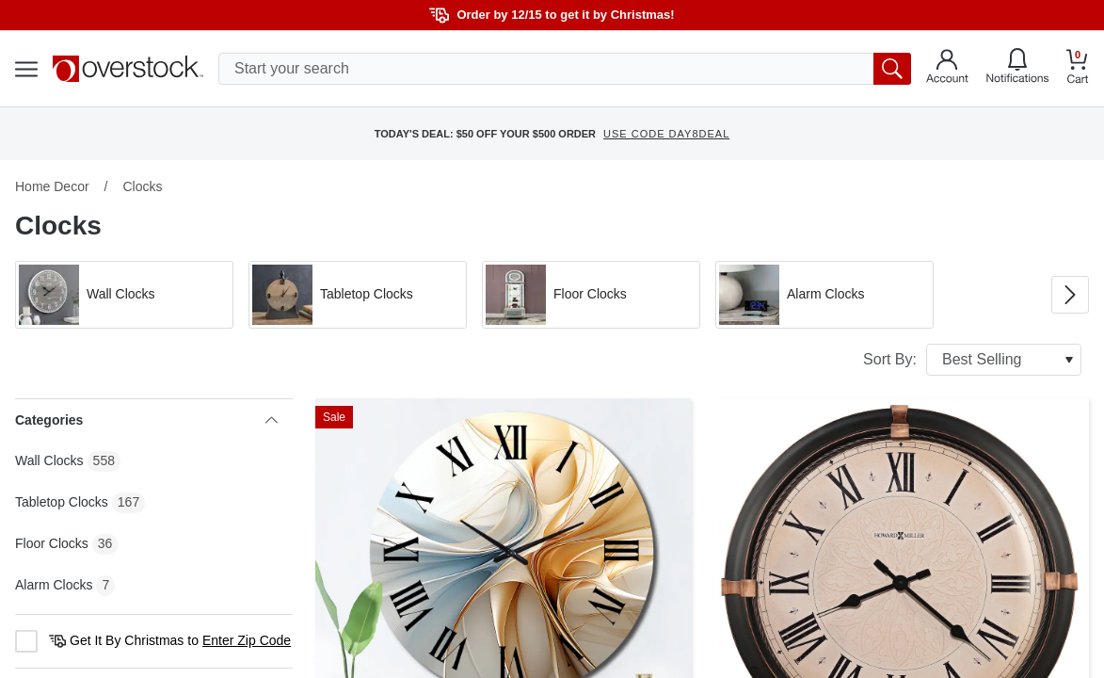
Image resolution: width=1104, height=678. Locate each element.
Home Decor (52, 186)
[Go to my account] (947, 69)
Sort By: (972, 360)
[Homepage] (128, 69)
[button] (124, 295)
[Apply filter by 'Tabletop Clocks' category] (357, 295)
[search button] (892, 69)
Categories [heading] (146, 420)
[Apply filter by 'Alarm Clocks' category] (824, 295)
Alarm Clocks (53, 584)
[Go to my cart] (1077, 69)
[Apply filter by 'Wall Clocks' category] (124, 295)
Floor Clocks (51, 543)
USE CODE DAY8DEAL (666, 133)
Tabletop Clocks (61, 501)
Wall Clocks (49, 460)
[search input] (564, 69)
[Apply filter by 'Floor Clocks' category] (591, 295)
